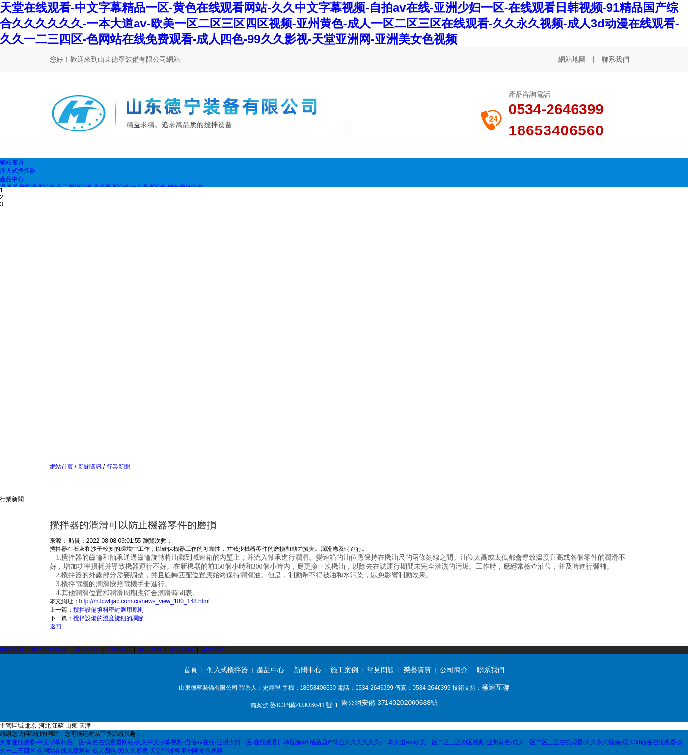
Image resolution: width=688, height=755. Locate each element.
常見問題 (181, 649)
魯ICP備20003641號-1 (304, 705)
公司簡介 (454, 670)
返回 (55, 626)
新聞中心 (307, 670)
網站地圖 (572, 59)
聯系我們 (615, 59)
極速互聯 (495, 687)
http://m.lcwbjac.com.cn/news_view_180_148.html (144, 601)
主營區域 (12, 725)
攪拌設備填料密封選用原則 (108, 609)
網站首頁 (61, 466)
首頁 (190, 670)
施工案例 (151, 649)
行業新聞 (117, 466)
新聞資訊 (89, 466)
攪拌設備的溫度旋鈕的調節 (108, 618)
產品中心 (87, 649)
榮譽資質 (213, 649)
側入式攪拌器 (49, 649)
